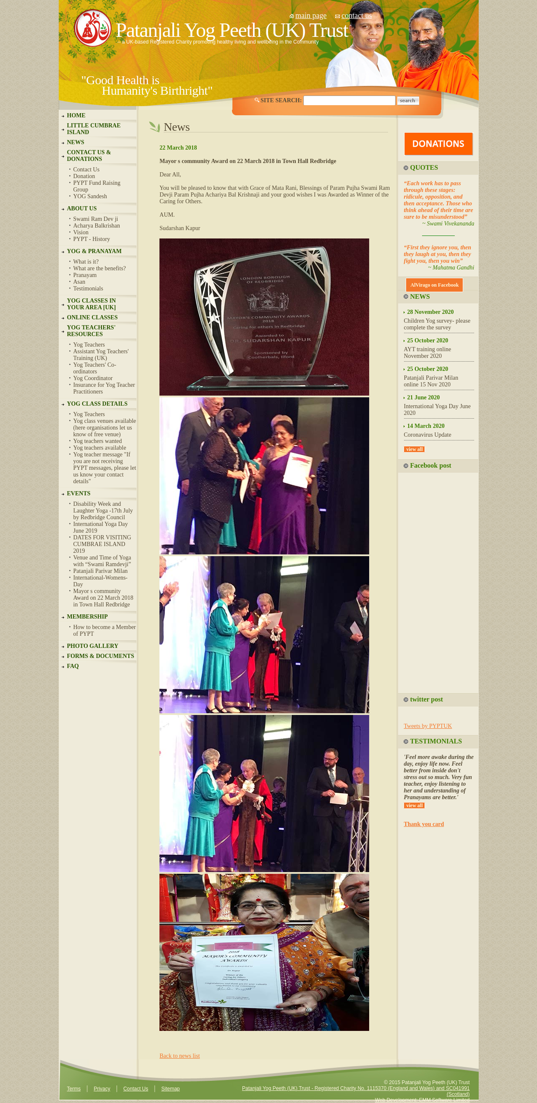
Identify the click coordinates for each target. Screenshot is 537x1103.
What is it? (86, 262)
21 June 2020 (423, 397)
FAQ (73, 666)
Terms (74, 1089)
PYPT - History (91, 239)
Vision (81, 232)
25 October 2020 (427, 340)
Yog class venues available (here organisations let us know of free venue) (104, 428)
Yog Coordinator (93, 378)
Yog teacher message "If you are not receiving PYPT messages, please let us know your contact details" (104, 467)
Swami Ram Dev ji (95, 219)
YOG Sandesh (90, 196)
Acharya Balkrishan (96, 226)
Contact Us (86, 169)
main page (310, 15)
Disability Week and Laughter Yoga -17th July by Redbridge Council (103, 510)
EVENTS (79, 493)
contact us (356, 15)
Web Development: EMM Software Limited (422, 1100)
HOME (76, 115)
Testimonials (88, 288)
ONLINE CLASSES (92, 317)
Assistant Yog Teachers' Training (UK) (101, 354)
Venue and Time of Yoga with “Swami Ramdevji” (102, 560)
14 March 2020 (425, 426)
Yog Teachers (89, 345)
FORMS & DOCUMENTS (100, 656)
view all (414, 449)
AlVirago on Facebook (434, 285)
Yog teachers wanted (97, 441)
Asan (79, 282)
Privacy (102, 1089)
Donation (84, 176)
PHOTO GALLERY (93, 646)
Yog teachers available (99, 448)
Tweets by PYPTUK (428, 726)
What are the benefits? (99, 268)
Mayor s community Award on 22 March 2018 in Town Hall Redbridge (103, 598)
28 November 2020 (430, 312)
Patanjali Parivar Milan (100, 571)
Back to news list (179, 1056)
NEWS (75, 142)
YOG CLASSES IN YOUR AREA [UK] (91, 304)
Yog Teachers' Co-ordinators (95, 368)
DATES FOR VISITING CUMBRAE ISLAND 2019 (102, 544)
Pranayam (85, 275)
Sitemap (170, 1089)
